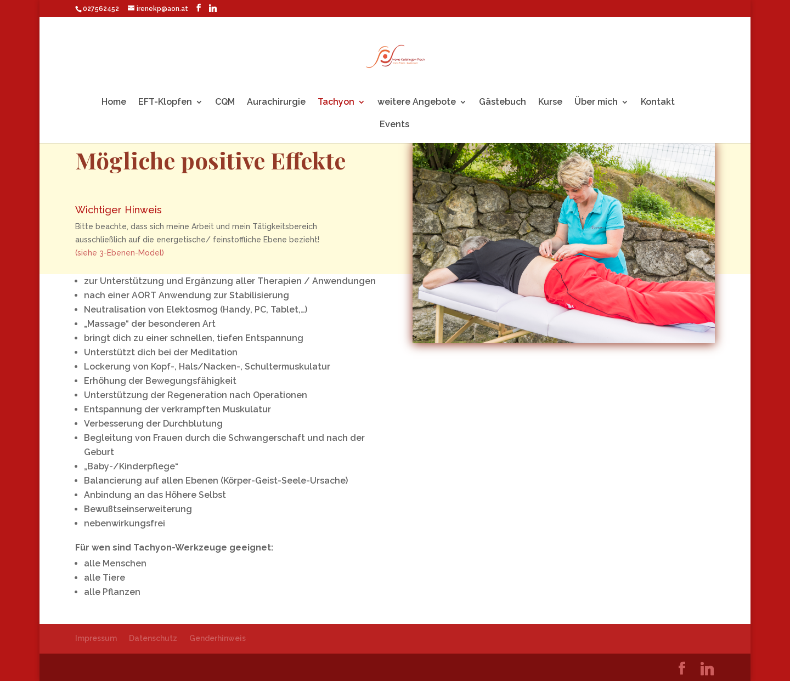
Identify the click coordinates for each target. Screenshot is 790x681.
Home (113, 102)
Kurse (550, 102)
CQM (225, 102)
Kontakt (658, 102)
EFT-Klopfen (165, 102)
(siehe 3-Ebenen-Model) (119, 253)
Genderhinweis (217, 638)
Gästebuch (502, 102)
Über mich (596, 102)
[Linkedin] (213, 8)
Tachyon (336, 102)
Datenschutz (153, 638)
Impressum (96, 638)
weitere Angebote (416, 102)
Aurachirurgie (276, 102)
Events (394, 125)
